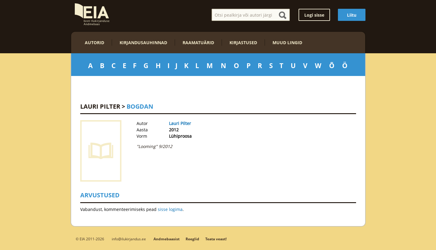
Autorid (94, 42)
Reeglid (192, 239)
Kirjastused (243, 42)
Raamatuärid (198, 42)
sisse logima (170, 209)
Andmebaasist (167, 239)
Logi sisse (314, 15)
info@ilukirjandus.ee (129, 238)
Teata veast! (215, 239)
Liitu (351, 15)
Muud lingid (287, 42)
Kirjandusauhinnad (143, 42)
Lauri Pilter (100, 106)
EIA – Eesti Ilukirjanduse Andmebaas (92, 14)
